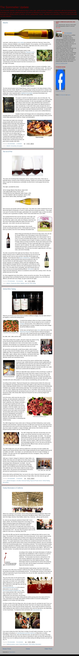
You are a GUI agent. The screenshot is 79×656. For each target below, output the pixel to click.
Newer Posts (7, 649)
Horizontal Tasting (25, 480)
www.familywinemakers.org (10, 587)
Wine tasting (33, 283)
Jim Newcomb (62, 94)
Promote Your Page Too (60, 91)
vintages (22, 323)
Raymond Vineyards (25, 331)
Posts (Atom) (12, 652)
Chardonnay (13, 283)
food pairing (13, 145)
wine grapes (20, 145)
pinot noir (27, 283)
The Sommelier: (68, 33)
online (38, 330)
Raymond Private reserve (36, 480)
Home (28, 649)
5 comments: (19, 478)
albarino (8, 283)
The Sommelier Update (14, 7)
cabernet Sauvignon (11, 480)
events (17, 644)
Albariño (5, 23)
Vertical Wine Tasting (9, 289)
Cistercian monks (30, 52)
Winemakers (38, 644)
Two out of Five (7, 151)
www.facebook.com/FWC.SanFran (26, 633)
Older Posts (48, 649)
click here (58, 27)
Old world (30, 269)
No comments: (19, 281)
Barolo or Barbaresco (24, 257)
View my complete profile (61, 63)
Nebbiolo (22, 283)
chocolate (18, 480)
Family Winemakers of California (13, 488)
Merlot (18, 283)
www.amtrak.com (37, 609)
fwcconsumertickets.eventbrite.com (12, 590)
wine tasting (21, 42)
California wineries (10, 644)
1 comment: (19, 143)
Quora (68, 94)
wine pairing (5, 482)
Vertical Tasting (46, 480)
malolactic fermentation (27, 93)
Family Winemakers (23, 644)
